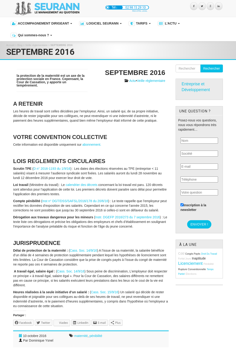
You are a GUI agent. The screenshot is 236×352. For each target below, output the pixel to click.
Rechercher (211, 68)
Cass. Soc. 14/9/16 (83, 250)
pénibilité (95, 336)
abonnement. (91, 144)
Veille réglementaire (36, 45)
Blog (19, 45)
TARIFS (139, 23)
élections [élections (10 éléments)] (191, 273)
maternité (81, 336)
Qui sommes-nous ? (31, 35)
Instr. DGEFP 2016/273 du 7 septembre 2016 (127, 217)
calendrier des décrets (81, 185)
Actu (132, 81)
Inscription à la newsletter (193, 207)
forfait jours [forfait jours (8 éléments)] (184, 258)
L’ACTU (169, 23)
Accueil (10, 45)
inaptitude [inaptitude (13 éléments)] (199, 258)
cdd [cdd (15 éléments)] (181, 253)
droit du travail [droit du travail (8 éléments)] (209, 254)
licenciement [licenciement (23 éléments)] (190, 263)
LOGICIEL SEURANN (100, 23)
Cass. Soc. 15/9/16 (104, 292)
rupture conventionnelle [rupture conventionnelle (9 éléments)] (192, 269)
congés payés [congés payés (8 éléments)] (192, 254)
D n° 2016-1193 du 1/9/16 (52, 168)
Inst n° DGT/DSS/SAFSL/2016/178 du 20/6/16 (75, 201)
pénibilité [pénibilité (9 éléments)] (209, 263)
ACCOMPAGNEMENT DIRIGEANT (41, 23)
